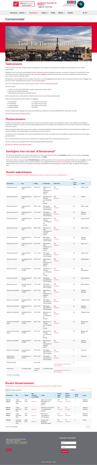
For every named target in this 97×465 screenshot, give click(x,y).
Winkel (61, 12)
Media (53, 13)
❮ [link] (85, 426)
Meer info (34, 401)
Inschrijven (56, 189)
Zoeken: (72, 179)
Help (54, 462)
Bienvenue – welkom (18, 12)
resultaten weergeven (16, 390)
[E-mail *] (68, 447)
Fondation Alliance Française (70, 4)
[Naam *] (68, 443)
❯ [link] (90, 426)
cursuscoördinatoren (51, 83)
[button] (19, 184)
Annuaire (48, 462)
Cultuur (44, 12)
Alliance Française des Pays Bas (69, 5)
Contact (70, 13)
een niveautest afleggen (39, 74)
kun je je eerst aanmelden (62, 162)
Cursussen (33, 12)
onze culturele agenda (38, 81)
